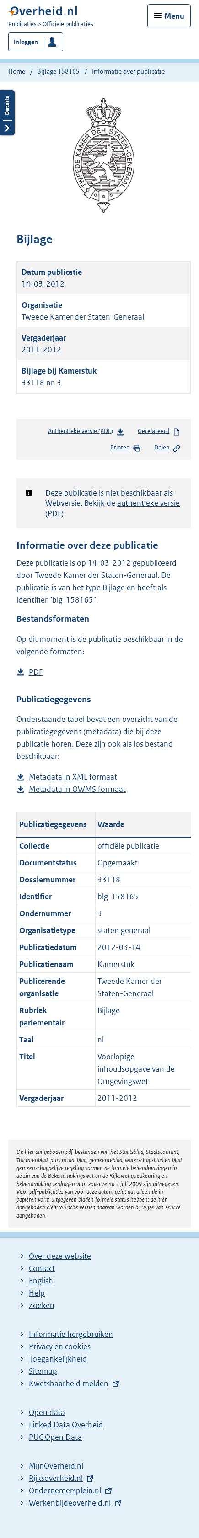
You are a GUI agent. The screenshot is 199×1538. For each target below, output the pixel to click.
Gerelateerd (159, 431)
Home (16, 71)
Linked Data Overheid (66, 1425)
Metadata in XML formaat (73, 777)
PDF (36, 672)
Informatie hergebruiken (71, 1334)
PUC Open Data (55, 1437)
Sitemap (43, 1371)
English (41, 1281)
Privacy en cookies (60, 1346)
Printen (125, 448)
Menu (174, 16)
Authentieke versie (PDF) (86, 432)
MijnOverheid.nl (56, 1466)
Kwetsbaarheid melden (68, 1383)
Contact (42, 1268)
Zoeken (41, 1305)
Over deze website (60, 1256)
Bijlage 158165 (58, 71)
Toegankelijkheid (58, 1359)
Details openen (7, 112)
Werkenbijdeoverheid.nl (70, 1503)
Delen (167, 448)
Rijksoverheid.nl (56, 1478)
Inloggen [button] (26, 42)
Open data (47, 1412)
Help (37, 1293)
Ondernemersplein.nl (65, 1490)
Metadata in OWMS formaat (77, 789)
